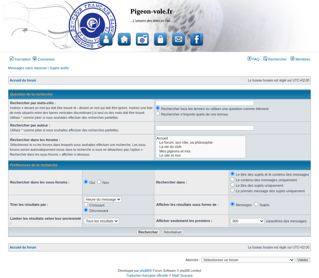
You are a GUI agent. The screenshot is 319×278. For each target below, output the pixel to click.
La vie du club (200, 147)
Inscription (20, 59)
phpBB (144, 270)
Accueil (200, 138)
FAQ (253, 59)
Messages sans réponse (27, 68)
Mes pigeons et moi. (200, 151)
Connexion (44, 59)
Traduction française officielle (147, 275)
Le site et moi (200, 155)
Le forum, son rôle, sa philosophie (200, 142)
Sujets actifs (59, 68)
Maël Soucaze (182, 275)
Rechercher (275, 59)
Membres (300, 59)
